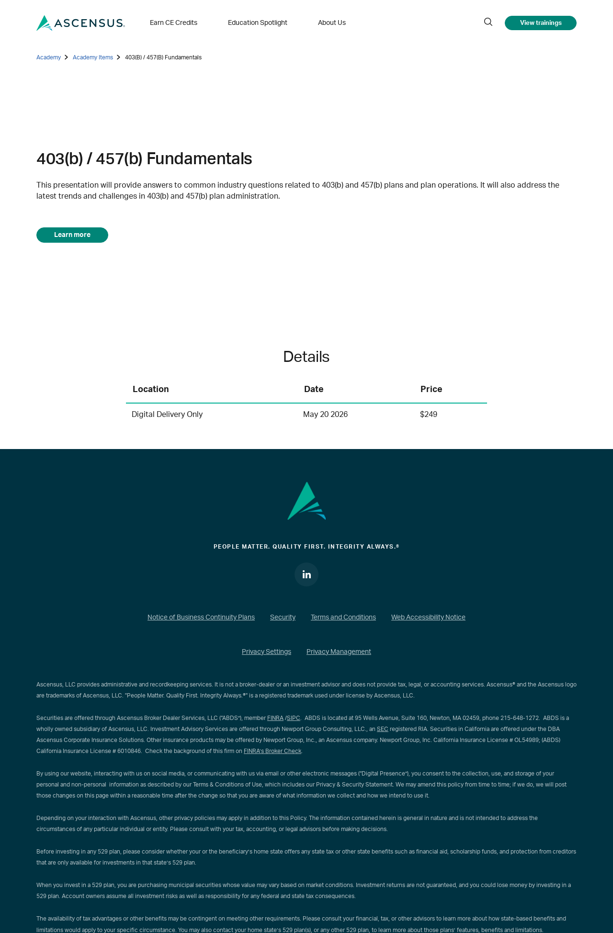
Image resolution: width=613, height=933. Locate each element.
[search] (488, 23)
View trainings (541, 23)
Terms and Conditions (343, 617)
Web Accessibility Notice (428, 617)
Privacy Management (338, 652)
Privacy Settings (266, 652)
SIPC (293, 718)
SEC (382, 729)
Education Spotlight (257, 23)
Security (282, 617)
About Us (332, 23)
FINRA (275, 718)
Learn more (72, 235)
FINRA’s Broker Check (272, 751)
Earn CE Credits (173, 23)
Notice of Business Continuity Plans (201, 617)
